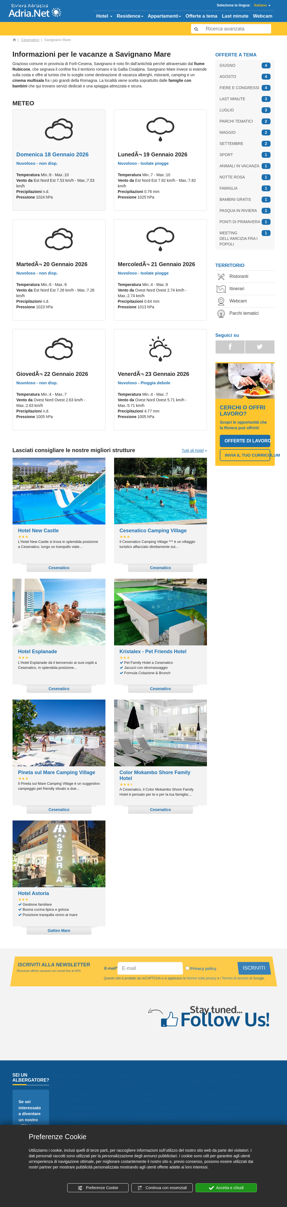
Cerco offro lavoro (160, 1114)
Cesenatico (30, 40)
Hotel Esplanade (37, 651)
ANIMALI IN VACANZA (245, 166)
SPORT (245, 155)
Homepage (85, 1093)
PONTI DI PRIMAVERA (245, 222)
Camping (150, 1093)
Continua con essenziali (162, 1188)
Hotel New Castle (38, 530)
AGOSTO (245, 77)
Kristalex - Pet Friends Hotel (153, 651)
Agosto (216, 1100)
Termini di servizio (234, 978)
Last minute (235, 16)
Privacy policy (203, 968)
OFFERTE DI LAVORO (247, 440)
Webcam (262, 16)
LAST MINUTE (245, 99)
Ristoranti (234, 277)
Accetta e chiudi (226, 1188)
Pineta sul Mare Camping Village (56, 772)
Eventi (147, 1100)
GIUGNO (245, 65)
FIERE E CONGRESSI (245, 88)
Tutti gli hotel (193, 450)
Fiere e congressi (227, 1107)
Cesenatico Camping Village (153, 530)
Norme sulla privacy (200, 978)
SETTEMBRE (245, 144)
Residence (130, 16)
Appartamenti (164, 16)
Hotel (104, 16)
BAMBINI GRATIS (245, 199)
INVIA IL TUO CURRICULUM (247, 455)
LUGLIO (245, 110)
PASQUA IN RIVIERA (245, 211)
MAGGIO (245, 132)
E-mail (110, 968)
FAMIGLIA (245, 188)
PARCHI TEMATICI (245, 121)
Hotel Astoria (33, 893)
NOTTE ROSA (245, 177)
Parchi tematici (239, 313)
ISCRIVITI (254, 968)
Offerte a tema (201, 16)
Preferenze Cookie (98, 1188)
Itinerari (232, 289)
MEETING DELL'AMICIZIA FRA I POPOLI (245, 238)
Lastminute (85, 1120)
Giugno (216, 1093)
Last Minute (221, 1114)
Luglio (215, 1120)
